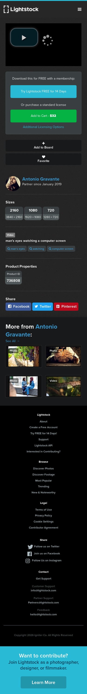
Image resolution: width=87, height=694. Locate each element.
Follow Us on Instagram (46, 560)
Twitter (42, 306)
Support (43, 439)
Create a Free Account (43, 427)
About (43, 421)
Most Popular (43, 480)
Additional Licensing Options (43, 127)
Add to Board (43, 146)
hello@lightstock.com (43, 614)
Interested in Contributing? (44, 451)
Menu (79, 9)
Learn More (43, 682)
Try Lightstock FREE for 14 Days (43, 91)
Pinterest (66, 306)
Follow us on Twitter (46, 546)
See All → (13, 341)
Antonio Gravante (40, 178)
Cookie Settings (44, 521)
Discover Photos (43, 468)
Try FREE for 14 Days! (43, 433)
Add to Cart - (43, 115)
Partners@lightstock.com (43, 602)
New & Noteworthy (43, 492)
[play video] (24, 37)
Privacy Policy (43, 515)
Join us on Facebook (47, 553)
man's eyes (16, 249)
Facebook (18, 306)
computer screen (61, 249)
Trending (43, 486)
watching (36, 249)
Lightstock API (43, 445)
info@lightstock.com (43, 590)
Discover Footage (43, 474)
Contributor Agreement (43, 527)
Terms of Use (43, 510)
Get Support (43, 578)
